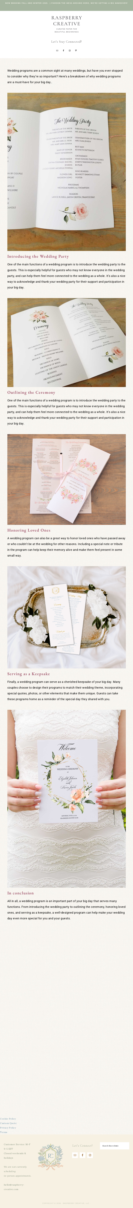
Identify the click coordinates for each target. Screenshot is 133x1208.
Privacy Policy (8, 1127)
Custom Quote (8, 1123)
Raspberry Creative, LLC (66, 24)
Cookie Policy (8, 1118)
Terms (3, 1132)
